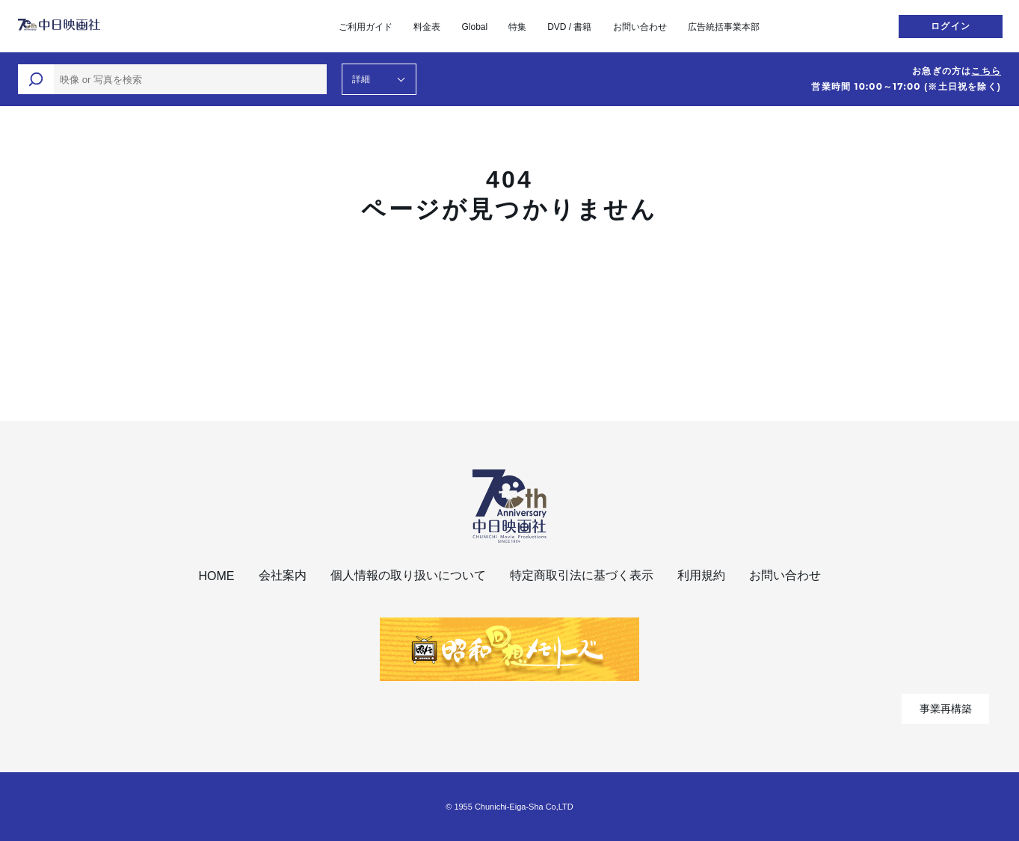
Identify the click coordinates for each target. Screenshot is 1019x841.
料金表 (426, 27)
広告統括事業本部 (724, 27)
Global (474, 27)
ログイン (950, 26)
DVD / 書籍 (569, 27)
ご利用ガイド (365, 27)
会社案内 (283, 575)
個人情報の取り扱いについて (408, 575)
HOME (217, 576)
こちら (986, 71)
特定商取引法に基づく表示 (581, 575)
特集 (517, 27)
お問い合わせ (640, 27)
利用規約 (701, 575)
